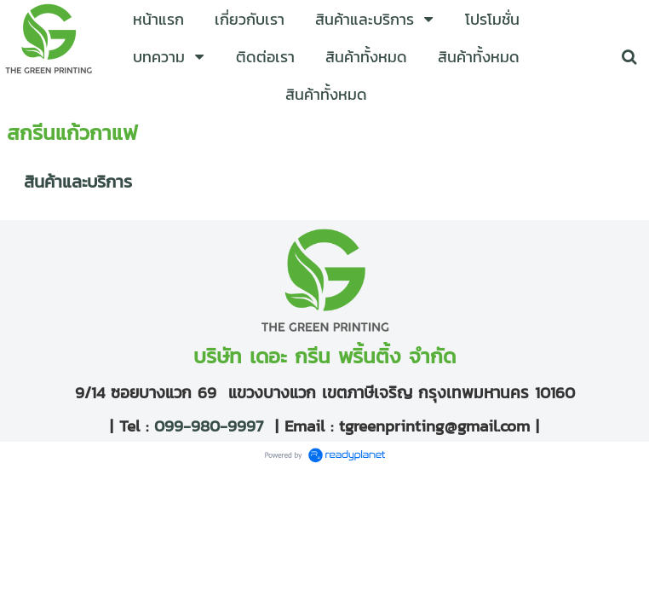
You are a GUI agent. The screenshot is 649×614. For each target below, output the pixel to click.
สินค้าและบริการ (78, 181)
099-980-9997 (205, 425)
